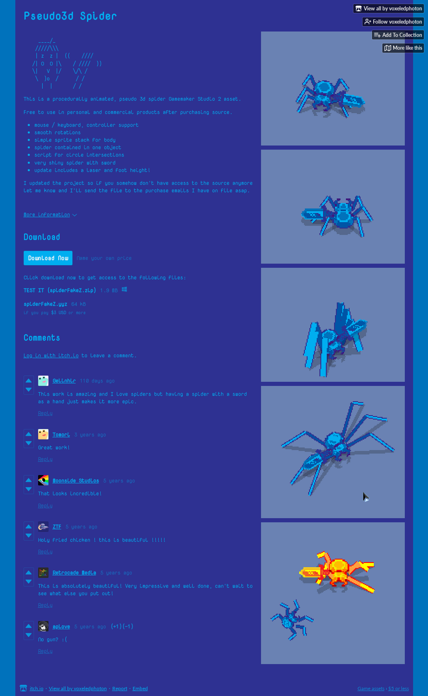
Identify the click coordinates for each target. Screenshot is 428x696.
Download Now (48, 258)
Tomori (61, 434)
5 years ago (119, 480)
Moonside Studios (76, 480)
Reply (45, 413)
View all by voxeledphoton (78, 688)
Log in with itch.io (51, 355)
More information (50, 214)
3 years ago (90, 434)
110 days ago (97, 380)
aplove (61, 626)
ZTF (57, 526)
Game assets (371, 688)
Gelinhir (64, 380)
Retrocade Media (74, 572)
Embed (140, 688)
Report (119, 688)
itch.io (37, 688)
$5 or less (398, 688)
